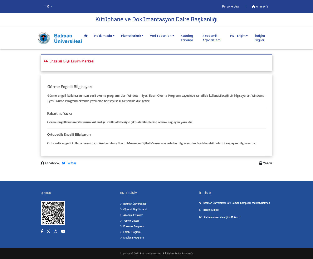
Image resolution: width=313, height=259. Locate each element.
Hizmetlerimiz (131, 36)
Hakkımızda (103, 36)
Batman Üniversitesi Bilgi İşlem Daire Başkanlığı (166, 253)
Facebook (50, 163)
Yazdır (265, 163)
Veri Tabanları (161, 36)
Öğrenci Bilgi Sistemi (133, 209)
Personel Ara (230, 6)
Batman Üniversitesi (133, 203)
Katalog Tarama (187, 38)
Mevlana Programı (132, 237)
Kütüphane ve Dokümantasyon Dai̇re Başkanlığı (157, 19)
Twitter (69, 163)
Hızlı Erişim (237, 36)
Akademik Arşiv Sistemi (211, 38)
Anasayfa (260, 6)
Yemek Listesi (129, 220)
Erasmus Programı (132, 226)
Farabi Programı (130, 232)
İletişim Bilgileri (259, 38)
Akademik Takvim (131, 215)
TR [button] (47, 6)
